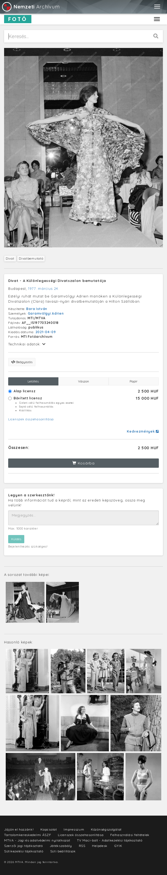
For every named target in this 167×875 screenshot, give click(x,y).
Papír (134, 381)
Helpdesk (100, 846)
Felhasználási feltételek (130, 835)
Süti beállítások (63, 851)
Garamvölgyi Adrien (46, 313)
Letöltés (33, 381)
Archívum (30, 7)
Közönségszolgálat (106, 829)
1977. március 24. (43, 288)
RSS (82, 846)
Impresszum (74, 829)
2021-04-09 (45, 332)
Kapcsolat (48, 829)
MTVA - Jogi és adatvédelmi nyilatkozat (37, 840)
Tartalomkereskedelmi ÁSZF (27, 835)
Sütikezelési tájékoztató (23, 851)
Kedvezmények (143, 431)
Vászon (83, 381)
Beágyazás (21, 362)
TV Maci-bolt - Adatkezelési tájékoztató (109, 840)
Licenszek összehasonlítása (31, 419)
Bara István (36, 309)
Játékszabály (61, 846)
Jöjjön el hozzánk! (19, 829)
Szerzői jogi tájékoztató (23, 846)
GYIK (118, 846)
